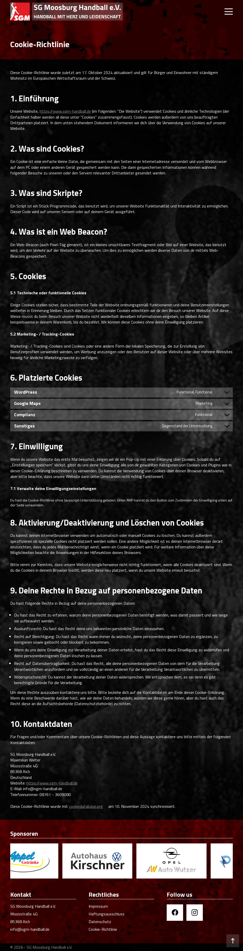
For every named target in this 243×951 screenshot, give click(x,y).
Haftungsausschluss (106, 914)
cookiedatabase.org (86, 806)
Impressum (98, 906)
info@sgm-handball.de (29, 929)
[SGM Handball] (66, 11)
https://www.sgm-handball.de (65, 111)
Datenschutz (100, 921)
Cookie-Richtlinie (103, 929)
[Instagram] (194, 912)
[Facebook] (175, 912)
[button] (228, 11)
